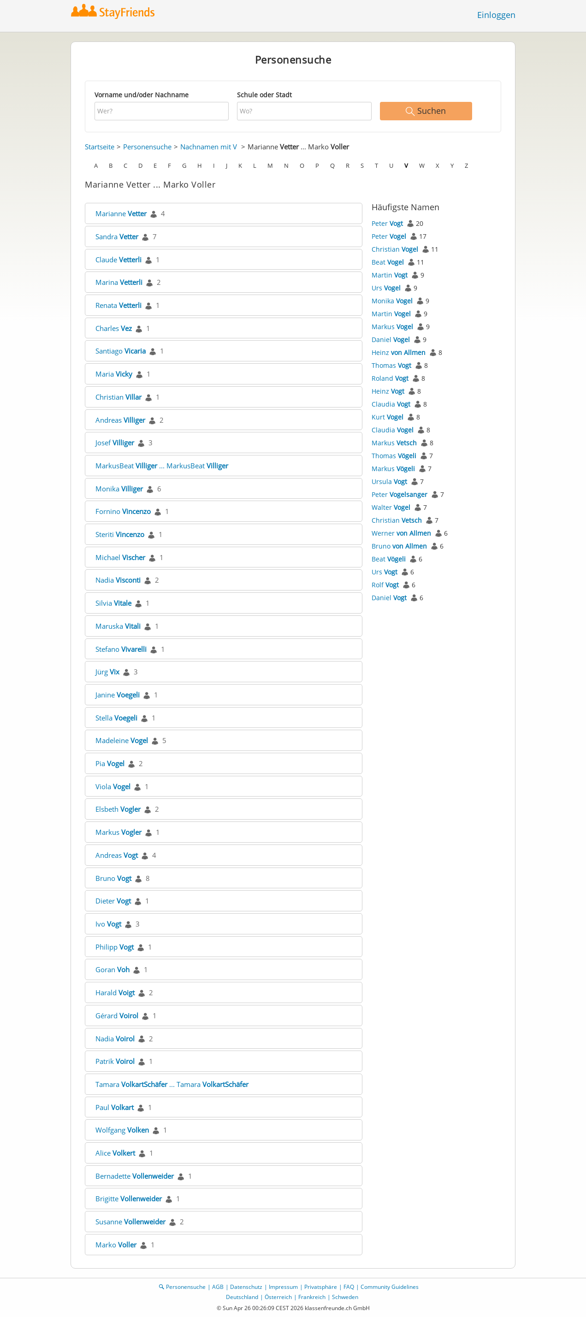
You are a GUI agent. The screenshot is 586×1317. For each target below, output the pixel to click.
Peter (387, 223)
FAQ (348, 1287)
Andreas (120, 420)
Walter (391, 507)
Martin (390, 275)
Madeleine (121, 740)
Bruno (113, 878)
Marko (115, 1244)
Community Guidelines (390, 1287)
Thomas (391, 365)
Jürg (107, 671)
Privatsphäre (320, 1287)
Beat (388, 262)
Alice (115, 1153)
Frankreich (312, 1297)
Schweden (345, 1297)
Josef (114, 442)
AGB (218, 1287)
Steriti (119, 534)
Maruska (118, 626)
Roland (390, 378)
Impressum (283, 1287)
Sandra (116, 236)
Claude (118, 259)
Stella (116, 717)
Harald (115, 992)
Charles (113, 328)
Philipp (114, 946)
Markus (118, 832)
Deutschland (242, 1297)
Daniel (391, 339)
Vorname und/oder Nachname (142, 94)
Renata (118, 305)
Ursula (389, 481)
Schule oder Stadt (264, 94)
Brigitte (128, 1198)
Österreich (278, 1297)
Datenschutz (246, 1287)
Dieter (113, 900)
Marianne (121, 213)
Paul (114, 1107)
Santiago (120, 350)
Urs (386, 287)
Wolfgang (122, 1129)
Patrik (115, 1061)
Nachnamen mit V (208, 146)
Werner (401, 533)
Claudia (391, 404)
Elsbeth (118, 809)
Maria (113, 373)
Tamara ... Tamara (172, 1084)
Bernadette (134, 1176)
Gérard (116, 1015)
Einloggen (496, 14)
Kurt (387, 417)
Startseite (99, 146)
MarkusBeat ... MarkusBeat (161, 465)
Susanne (130, 1221)
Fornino (123, 511)
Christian (118, 397)
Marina (118, 282)
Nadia (118, 580)
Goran (112, 969)
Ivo (108, 923)
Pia (109, 763)
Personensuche (147, 146)
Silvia (113, 603)
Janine (117, 694)
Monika (119, 488)
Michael (120, 557)
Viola (112, 786)
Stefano (121, 649)
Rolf (385, 584)
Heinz (399, 352)
